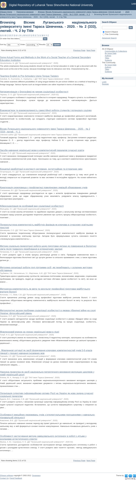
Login (133, 3)
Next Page (90, 50)
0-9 (1, 35)
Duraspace (36, 476)
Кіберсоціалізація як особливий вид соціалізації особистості (32, 206)
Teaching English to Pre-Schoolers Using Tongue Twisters (29, 76)
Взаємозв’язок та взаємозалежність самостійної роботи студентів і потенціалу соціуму (46, 110)
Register (105, 84)
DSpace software (6, 476)
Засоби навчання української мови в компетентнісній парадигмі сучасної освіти (42, 150)
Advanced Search (109, 38)
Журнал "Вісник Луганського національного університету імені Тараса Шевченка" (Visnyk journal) (79, 12)
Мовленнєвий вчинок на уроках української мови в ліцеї (29, 332)
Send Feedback (16, 478)
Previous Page (79, 50)
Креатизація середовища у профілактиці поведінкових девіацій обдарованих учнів (43, 187)
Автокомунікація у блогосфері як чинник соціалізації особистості (34, 91)
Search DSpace (110, 32)
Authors (108, 56)
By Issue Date (110, 53)
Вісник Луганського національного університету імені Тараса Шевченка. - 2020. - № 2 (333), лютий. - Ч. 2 (45, 14)
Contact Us (4, 478)
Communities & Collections (116, 51)
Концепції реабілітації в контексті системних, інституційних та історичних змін (41, 169)
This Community (110, 34)
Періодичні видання (24, 12)
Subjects (108, 60)
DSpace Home (6, 12)
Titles (107, 58)
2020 (127, 12)
